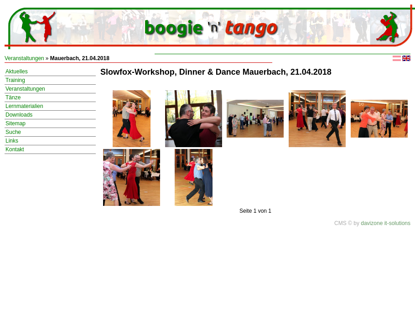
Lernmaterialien (24, 106)
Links (11, 141)
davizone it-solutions (385, 223)
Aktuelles (16, 71)
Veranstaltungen (24, 58)
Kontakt (14, 149)
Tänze (13, 97)
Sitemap (15, 123)
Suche (13, 132)
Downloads (18, 115)
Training (15, 80)
